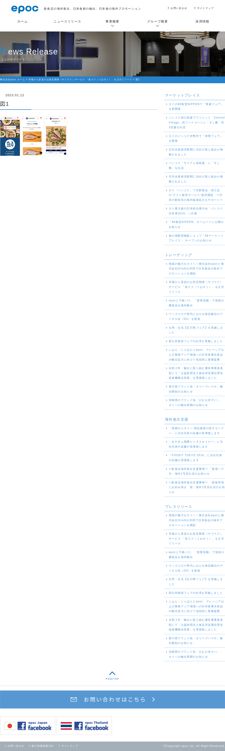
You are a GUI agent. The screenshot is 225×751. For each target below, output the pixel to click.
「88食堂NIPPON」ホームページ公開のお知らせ (196, 224)
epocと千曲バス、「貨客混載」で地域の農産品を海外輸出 (196, 303)
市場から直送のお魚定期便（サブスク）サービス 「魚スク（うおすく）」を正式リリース (196, 286)
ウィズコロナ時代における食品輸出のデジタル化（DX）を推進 (196, 316)
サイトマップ (205, 8)
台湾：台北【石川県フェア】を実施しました (196, 330)
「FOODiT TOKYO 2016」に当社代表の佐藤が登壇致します (195, 458)
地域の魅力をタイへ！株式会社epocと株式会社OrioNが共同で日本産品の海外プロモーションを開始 (196, 268)
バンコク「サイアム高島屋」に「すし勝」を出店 (194, 165)
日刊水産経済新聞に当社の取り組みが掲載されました (196, 152)
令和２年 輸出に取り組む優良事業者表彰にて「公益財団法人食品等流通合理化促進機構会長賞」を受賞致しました (196, 373)
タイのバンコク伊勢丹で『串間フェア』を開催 (196, 139)
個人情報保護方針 (43, 745)
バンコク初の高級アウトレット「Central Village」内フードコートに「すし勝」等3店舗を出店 (197, 122)
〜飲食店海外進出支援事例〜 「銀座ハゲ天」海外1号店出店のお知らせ (196, 471)
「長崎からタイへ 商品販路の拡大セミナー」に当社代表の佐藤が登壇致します (196, 431)
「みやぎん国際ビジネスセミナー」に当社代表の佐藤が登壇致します (196, 444)
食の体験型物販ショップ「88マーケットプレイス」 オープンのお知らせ (196, 238)
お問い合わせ (179, 8)
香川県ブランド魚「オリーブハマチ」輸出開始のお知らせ (196, 389)
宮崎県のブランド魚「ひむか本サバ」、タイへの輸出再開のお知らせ (196, 403)
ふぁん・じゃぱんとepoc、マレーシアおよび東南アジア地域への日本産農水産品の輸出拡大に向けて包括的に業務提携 (196, 354)
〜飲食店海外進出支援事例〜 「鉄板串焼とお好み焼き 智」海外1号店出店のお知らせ (197, 487)
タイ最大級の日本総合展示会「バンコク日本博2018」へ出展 (196, 211)
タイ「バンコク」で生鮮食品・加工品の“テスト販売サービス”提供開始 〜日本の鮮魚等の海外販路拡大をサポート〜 (196, 195)
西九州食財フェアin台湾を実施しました (196, 341)
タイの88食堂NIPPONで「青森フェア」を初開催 (196, 107)
